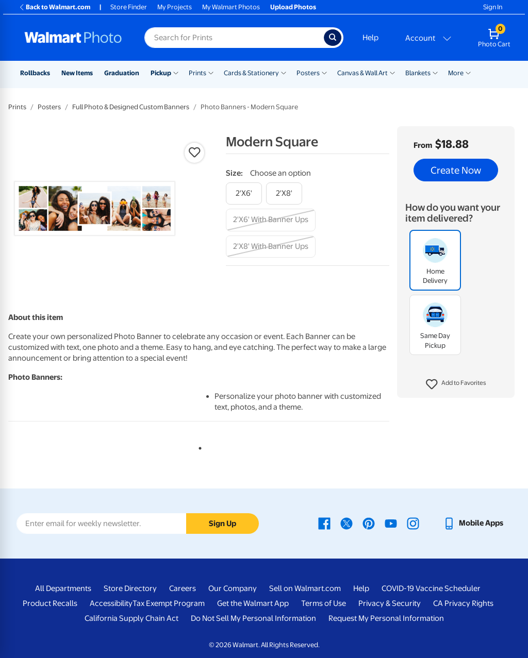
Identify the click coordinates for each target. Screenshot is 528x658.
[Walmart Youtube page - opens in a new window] (391, 523)
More (456, 73)
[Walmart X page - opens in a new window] (346, 523)
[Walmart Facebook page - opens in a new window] (324, 523)
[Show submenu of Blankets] (435, 72)
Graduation (121, 73)
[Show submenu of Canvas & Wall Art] (392, 72)
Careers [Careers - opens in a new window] (182, 588)
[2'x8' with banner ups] (271, 246)
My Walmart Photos (231, 7)
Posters (308, 73)
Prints (197, 73)
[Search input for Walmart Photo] (234, 37)
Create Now (456, 170)
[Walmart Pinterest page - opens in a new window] (368, 523)
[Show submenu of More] (468, 72)
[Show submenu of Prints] (211, 72)
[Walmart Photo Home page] (73, 37)
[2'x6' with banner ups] (271, 220)
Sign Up (222, 523)
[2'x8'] (284, 193)
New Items (77, 73)
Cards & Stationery (251, 73)
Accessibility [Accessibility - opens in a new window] (111, 603)
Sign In (492, 7)
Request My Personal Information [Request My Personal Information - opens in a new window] (386, 618)
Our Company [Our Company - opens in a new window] (232, 588)
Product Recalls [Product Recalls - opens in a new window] (50, 603)
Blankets (418, 73)
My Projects (174, 7)
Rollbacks (35, 73)
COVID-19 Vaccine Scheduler (431, 588)
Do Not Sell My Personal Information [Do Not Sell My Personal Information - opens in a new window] (253, 618)
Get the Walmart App (253, 603)
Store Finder (128, 7)
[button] (456, 384)
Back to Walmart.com (54, 7)
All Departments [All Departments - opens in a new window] (63, 588)
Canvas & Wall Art (362, 73)
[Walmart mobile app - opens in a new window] (473, 523)
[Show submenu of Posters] (324, 72)
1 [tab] (198, 446)
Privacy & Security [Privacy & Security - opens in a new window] (389, 603)
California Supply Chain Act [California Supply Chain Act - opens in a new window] (131, 618)
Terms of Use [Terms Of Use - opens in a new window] (323, 603)
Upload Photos (293, 7)
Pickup (161, 73)
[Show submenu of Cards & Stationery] (283, 72)
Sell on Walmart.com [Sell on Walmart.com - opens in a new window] (305, 588)
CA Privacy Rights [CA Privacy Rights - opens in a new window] (463, 603)
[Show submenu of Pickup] (176, 72)
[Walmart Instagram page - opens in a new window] (413, 523)
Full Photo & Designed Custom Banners (130, 107)
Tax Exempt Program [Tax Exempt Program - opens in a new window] (169, 603)
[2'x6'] (244, 193)
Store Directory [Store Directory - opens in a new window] (130, 588)
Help (370, 37)
